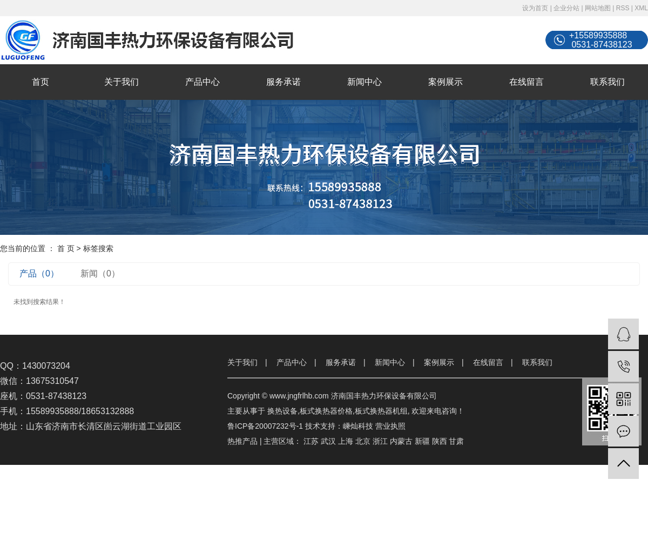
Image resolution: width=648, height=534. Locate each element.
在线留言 (526, 81)
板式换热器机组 (381, 411)
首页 (40, 81)
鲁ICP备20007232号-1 (265, 426)
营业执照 (390, 426)
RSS (623, 8)
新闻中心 (364, 81)
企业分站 (566, 8)
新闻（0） (100, 273)
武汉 (328, 441)
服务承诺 (283, 81)
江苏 (311, 441)
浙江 (380, 441)
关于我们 (121, 81)
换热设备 (282, 411)
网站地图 (598, 8)
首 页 (66, 248)
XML (641, 8)
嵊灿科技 (358, 426)
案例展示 (445, 81)
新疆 (422, 441)
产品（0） (39, 273)
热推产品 (242, 441)
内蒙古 (401, 441)
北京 (362, 441)
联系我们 (607, 81)
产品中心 (202, 81)
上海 (345, 441)
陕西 (439, 441)
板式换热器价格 (326, 411)
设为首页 (535, 8)
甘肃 (456, 441)
